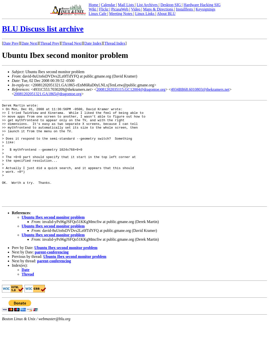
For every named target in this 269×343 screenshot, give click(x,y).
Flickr (104, 9)
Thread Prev (49, 43)
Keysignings (205, 9)
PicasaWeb (120, 9)
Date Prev (11, 43)
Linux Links (145, 14)
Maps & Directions (158, 9)
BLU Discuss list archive (43, 28)
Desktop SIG (171, 5)
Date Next (30, 43)
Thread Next (72, 43)
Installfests (185, 9)
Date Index (93, 43)
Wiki (93, 9)
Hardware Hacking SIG (202, 5)
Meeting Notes (121, 14)
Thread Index (114, 43)
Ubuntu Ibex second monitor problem (53, 237)
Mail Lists (126, 5)
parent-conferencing (52, 272)
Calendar (108, 5)
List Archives (148, 5)
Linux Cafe (98, 14)
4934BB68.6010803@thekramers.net (200, 89)
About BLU (166, 14)
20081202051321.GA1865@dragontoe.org (47, 94)
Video (136, 9)
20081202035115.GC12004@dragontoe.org (130, 89)
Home (94, 5)
